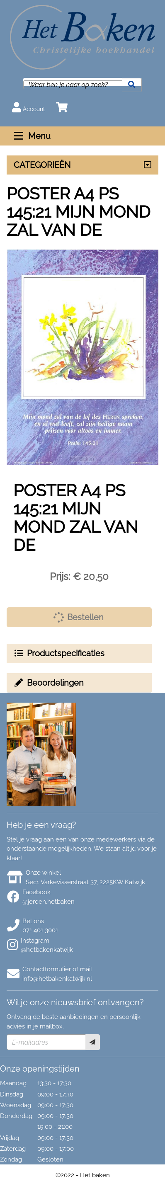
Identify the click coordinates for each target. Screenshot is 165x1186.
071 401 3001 (40, 930)
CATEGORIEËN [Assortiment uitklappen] (42, 165)
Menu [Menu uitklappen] (31, 136)
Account (28, 107)
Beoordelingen (48, 683)
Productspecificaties (58, 653)
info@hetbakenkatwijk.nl (57, 978)
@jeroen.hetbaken (48, 901)
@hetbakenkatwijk (47, 949)
